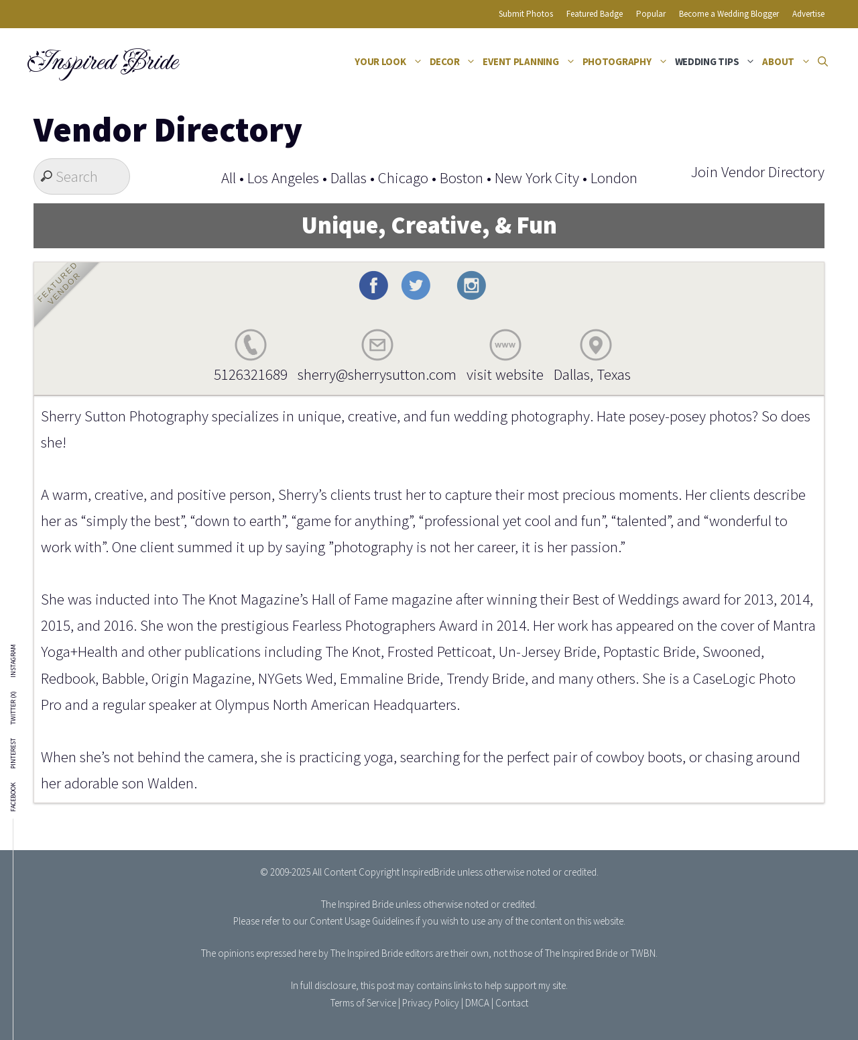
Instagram (13, 661)
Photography (627, 62)
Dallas (348, 177)
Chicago (403, 177)
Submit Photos (526, 13)
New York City (537, 177)
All (228, 177)
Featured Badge (594, 13)
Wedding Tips (717, 62)
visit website (505, 374)
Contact (511, 1002)
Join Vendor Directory (757, 171)
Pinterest (13, 753)
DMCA (477, 1002)
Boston (461, 177)
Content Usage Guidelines (362, 921)
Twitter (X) (13, 708)
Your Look (390, 62)
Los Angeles (283, 177)
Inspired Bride (101, 62)
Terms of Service (363, 1002)
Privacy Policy (430, 1002)
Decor (455, 62)
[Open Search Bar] (822, 62)
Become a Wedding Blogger (729, 13)
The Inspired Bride (357, 904)
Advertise (808, 13)
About (788, 62)
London (614, 177)
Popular (651, 13)
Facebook (13, 797)
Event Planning (530, 62)
